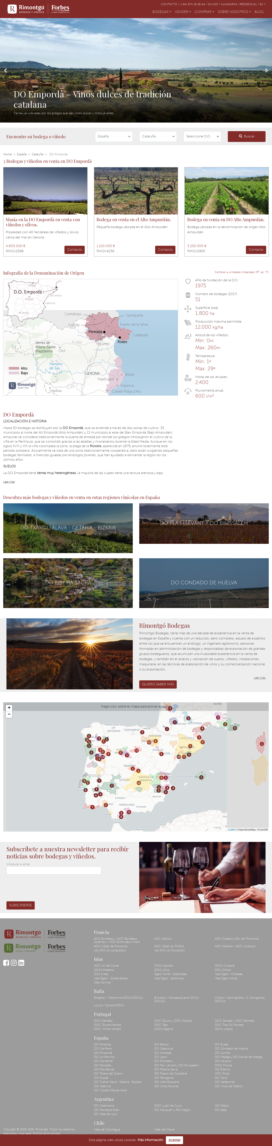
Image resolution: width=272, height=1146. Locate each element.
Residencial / (250, 4)
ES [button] (262, 4)
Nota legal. (25, 1133)
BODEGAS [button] (161, 12)
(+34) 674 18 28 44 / (194, 4)
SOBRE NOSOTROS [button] (234, 12)
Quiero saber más (158, 684)
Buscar (246, 136)
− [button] (9, 714)
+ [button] (9, 708)
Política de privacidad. (47, 1133)
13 (97, 755)
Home (7, 154)
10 (178, 756)
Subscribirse (20, 905)
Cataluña (37, 154)
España (22, 154)
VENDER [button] (183, 12)
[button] (5, 70)
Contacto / (170, 4)
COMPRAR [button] (204, 12)
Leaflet (231, 829)
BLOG (260, 11)
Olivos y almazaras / (224, 4)
